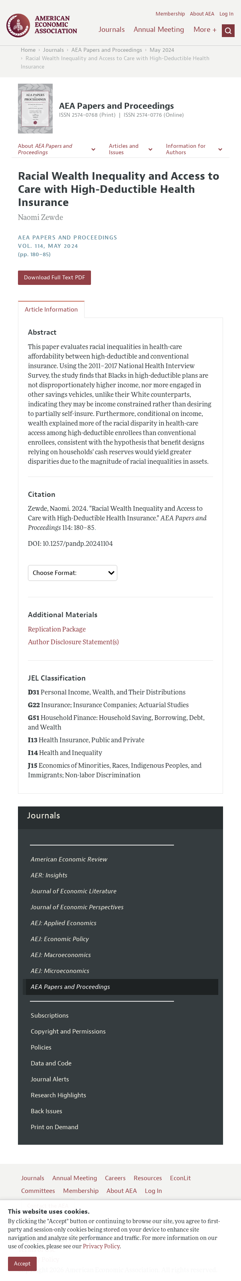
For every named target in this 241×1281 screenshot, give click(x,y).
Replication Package (57, 630)
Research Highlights (58, 1095)
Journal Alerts (50, 1079)
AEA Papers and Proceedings (106, 50)
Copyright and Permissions (68, 1032)
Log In (226, 14)
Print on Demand (54, 1127)
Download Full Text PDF (54, 277)
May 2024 (162, 50)
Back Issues (46, 1111)
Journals (112, 29)
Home (28, 50)
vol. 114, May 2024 (48, 246)
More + (205, 29)
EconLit (180, 1178)
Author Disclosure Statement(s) (73, 643)
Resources (148, 1178)
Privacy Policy (101, 1247)
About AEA (202, 14)
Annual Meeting (159, 29)
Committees (38, 1191)
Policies (41, 1047)
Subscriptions (50, 1016)
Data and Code (51, 1063)
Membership (170, 14)
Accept (22, 1263)
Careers (115, 1178)
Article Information (51, 310)
